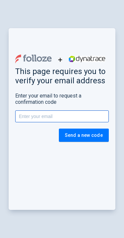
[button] (33, 59)
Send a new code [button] (84, 135)
